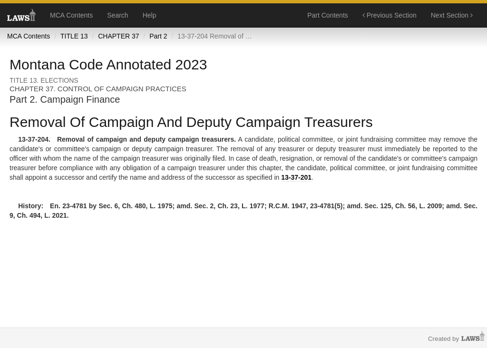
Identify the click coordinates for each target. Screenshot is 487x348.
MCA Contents (71, 15)
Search (117, 15)
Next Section (452, 15)
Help (149, 15)
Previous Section (389, 15)
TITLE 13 (74, 36)
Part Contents (327, 15)
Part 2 (158, 36)
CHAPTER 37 (118, 36)
